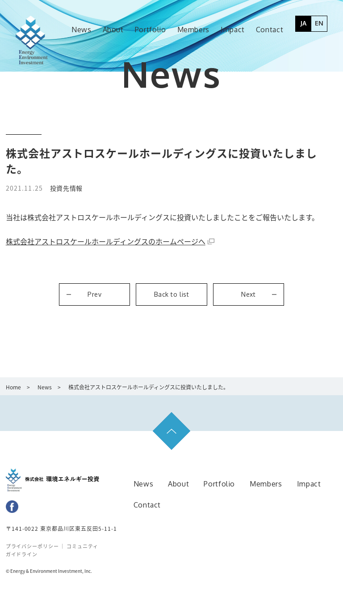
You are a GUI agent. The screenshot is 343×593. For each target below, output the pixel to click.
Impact (309, 483)
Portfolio (219, 483)
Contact (147, 504)
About (178, 483)
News (45, 387)
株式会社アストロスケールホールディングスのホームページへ (105, 241)
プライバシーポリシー (33, 546)
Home (13, 387)
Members (266, 483)
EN (319, 23)
